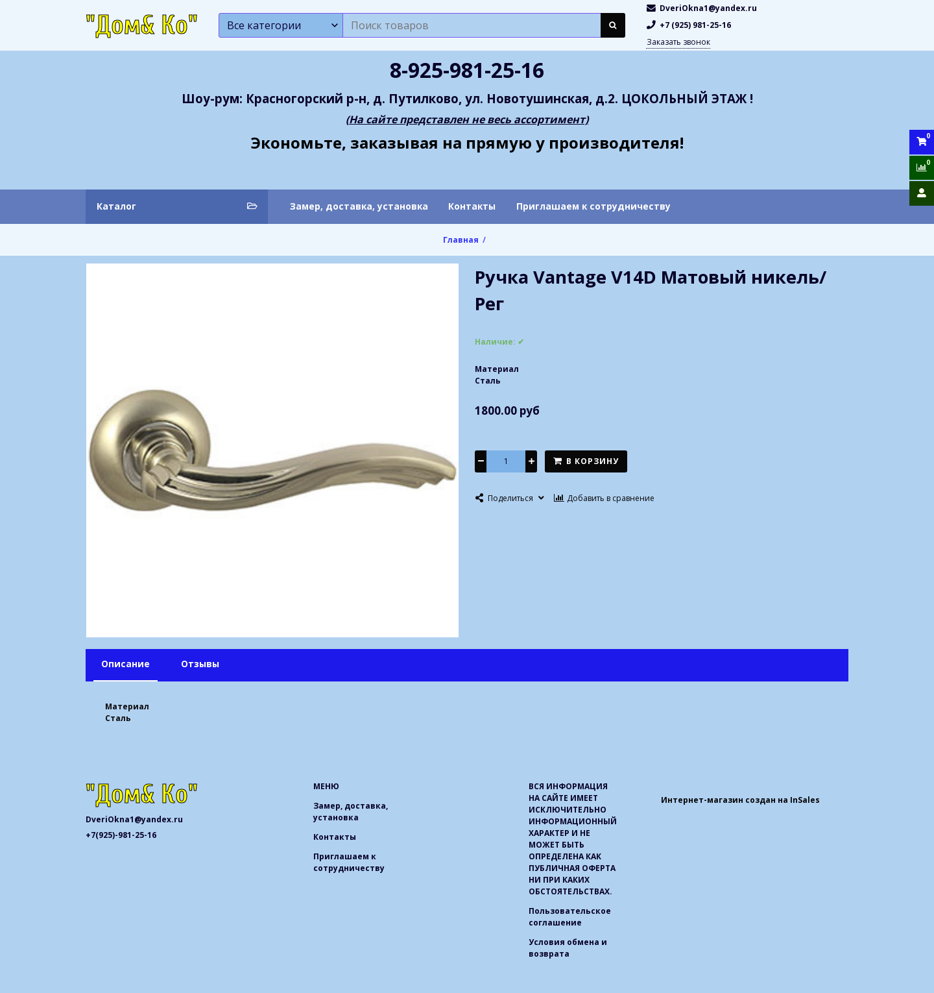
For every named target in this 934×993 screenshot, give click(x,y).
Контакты (472, 206)
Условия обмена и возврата (568, 948)
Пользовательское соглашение (570, 916)
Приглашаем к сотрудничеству (593, 206)
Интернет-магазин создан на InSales (740, 799)
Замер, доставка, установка (359, 206)
